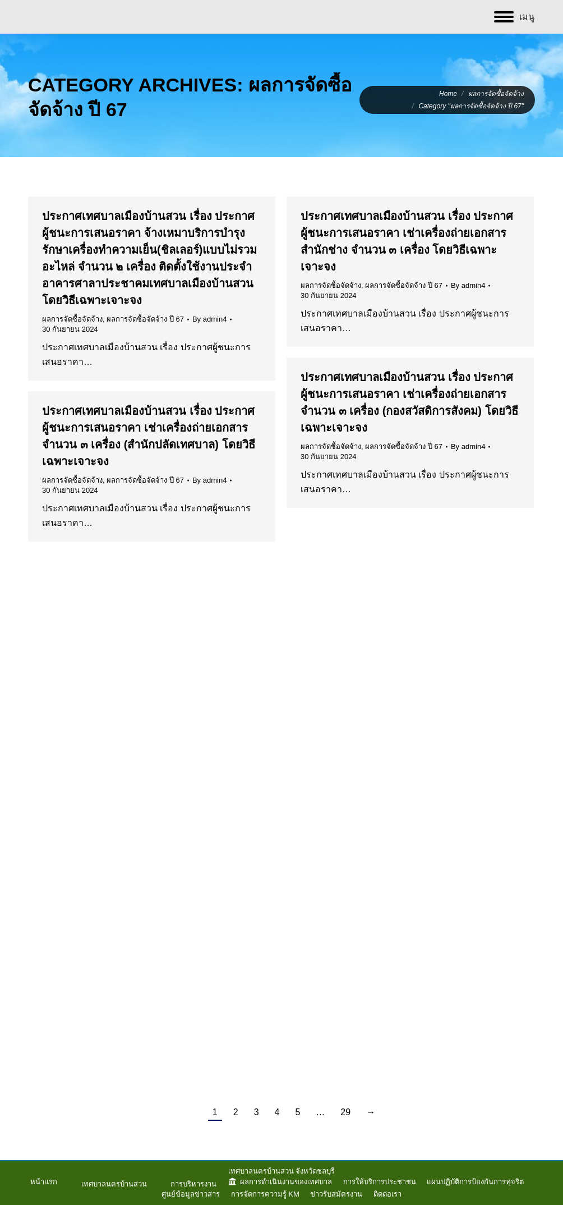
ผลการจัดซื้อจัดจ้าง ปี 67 (145, 319)
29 (345, 1112)
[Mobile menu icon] (514, 17)
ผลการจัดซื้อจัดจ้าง (72, 319)
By (209, 319)
